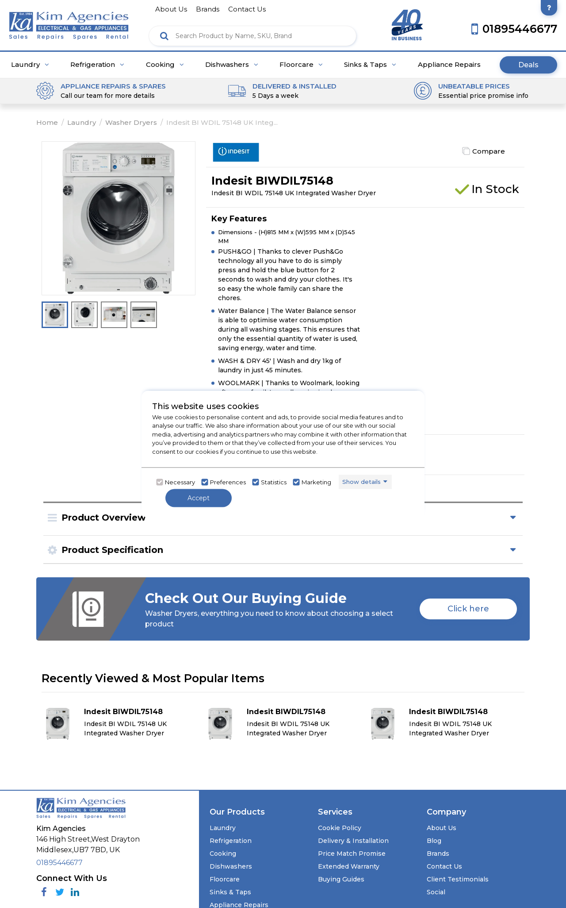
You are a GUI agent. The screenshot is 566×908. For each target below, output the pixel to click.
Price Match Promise (352, 854)
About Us (441, 828)
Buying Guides (341, 879)
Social (436, 892)
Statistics (274, 482)
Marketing (316, 482)
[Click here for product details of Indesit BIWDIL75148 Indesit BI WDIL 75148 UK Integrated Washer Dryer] (121, 723)
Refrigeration (97, 65)
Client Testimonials (458, 879)
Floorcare (301, 65)
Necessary (180, 482)
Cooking (165, 65)
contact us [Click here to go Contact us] (247, 9)
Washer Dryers (131, 122)
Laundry (30, 65)
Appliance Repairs (449, 65)
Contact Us (444, 866)
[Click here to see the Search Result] (164, 36)
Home (47, 122)
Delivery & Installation (353, 841)
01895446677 (59, 862)
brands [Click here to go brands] (207, 9)
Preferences (228, 482)
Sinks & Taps (370, 65)
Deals (528, 65)
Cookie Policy (339, 828)
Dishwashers (231, 65)
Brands (438, 854)
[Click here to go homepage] (69, 23)
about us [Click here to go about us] (171, 9)
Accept (198, 498)
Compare (488, 151)
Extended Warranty (348, 866)
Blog (434, 841)
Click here (468, 609)
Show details (361, 481)
